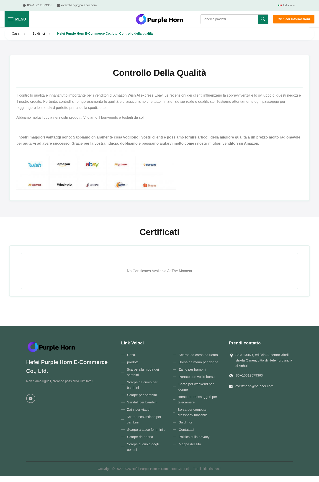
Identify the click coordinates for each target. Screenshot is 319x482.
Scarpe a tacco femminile (146, 429)
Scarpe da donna (140, 437)
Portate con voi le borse (197, 377)
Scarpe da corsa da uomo (198, 355)
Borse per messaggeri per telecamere (197, 399)
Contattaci (186, 429)
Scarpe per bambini (142, 395)
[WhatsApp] (30, 398)
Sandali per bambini (142, 402)
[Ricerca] (263, 19)
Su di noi (39, 33)
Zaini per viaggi (138, 409)
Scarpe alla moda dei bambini (143, 372)
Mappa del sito (190, 444)
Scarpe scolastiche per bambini (144, 419)
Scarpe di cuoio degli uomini (143, 446)
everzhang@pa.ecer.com (254, 386)
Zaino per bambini (192, 369)
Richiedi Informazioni (294, 19)
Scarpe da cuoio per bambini (142, 385)
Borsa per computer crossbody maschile (193, 412)
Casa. (16, 33)
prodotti (133, 362)
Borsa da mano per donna (198, 362)
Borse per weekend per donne (196, 386)
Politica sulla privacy (194, 437)
